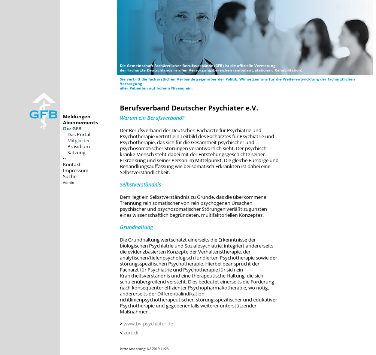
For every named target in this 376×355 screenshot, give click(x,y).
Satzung (76, 152)
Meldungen (77, 116)
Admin (68, 182)
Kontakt (72, 164)
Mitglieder (78, 140)
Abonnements (80, 122)
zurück (131, 332)
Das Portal (78, 134)
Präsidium (78, 146)
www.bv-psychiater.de (148, 323)
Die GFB (72, 128)
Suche (69, 176)
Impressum (75, 170)
